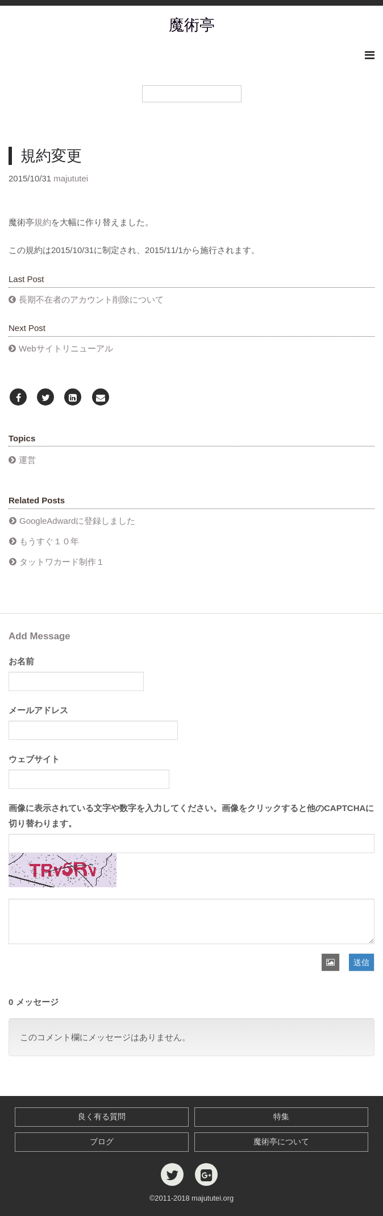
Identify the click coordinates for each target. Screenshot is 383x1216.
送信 (361, 962)
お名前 (21, 661)
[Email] (100, 398)
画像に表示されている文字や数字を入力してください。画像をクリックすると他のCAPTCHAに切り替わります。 (191, 815)
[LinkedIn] (72, 398)
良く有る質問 (102, 1116)
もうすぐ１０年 (49, 541)
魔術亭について (281, 1142)
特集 (281, 1116)
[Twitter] (45, 398)
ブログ (102, 1142)
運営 (27, 460)
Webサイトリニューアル (66, 348)
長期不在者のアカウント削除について (91, 299)
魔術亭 (192, 25)
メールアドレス (38, 710)
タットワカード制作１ (62, 561)
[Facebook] (18, 398)
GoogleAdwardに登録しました (77, 521)
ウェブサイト (34, 759)
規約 (42, 222)
